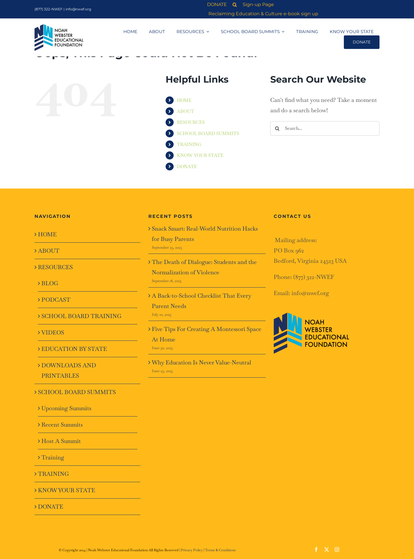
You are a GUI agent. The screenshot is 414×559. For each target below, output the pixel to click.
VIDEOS (52, 332)
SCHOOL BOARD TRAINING (81, 316)
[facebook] (316, 549)
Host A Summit (61, 441)
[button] (236, 4)
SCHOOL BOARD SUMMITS (208, 133)
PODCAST (55, 299)
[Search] (277, 128)
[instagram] (337, 549)
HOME (184, 100)
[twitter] (326, 549)
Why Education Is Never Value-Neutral (201, 362)
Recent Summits (62, 424)
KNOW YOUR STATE (200, 155)
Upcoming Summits (66, 408)
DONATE (187, 166)
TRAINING (189, 144)
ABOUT (185, 111)
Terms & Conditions (220, 550)
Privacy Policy (192, 550)
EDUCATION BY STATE (74, 349)
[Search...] (324, 128)
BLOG (49, 283)
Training (52, 457)
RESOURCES (191, 122)
